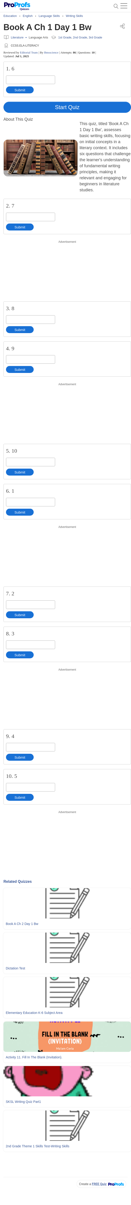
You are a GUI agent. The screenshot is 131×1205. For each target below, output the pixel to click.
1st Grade (64, 37)
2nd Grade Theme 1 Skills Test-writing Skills (37, 1146)
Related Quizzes (17, 881)
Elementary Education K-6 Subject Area (34, 1013)
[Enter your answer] (30, 80)
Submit (20, 90)
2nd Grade (80, 37)
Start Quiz (67, 107)
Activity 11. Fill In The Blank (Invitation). (34, 1057)
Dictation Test (15, 968)
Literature (17, 37)
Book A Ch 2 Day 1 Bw (22, 924)
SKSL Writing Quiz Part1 (23, 1102)
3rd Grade (95, 37)
